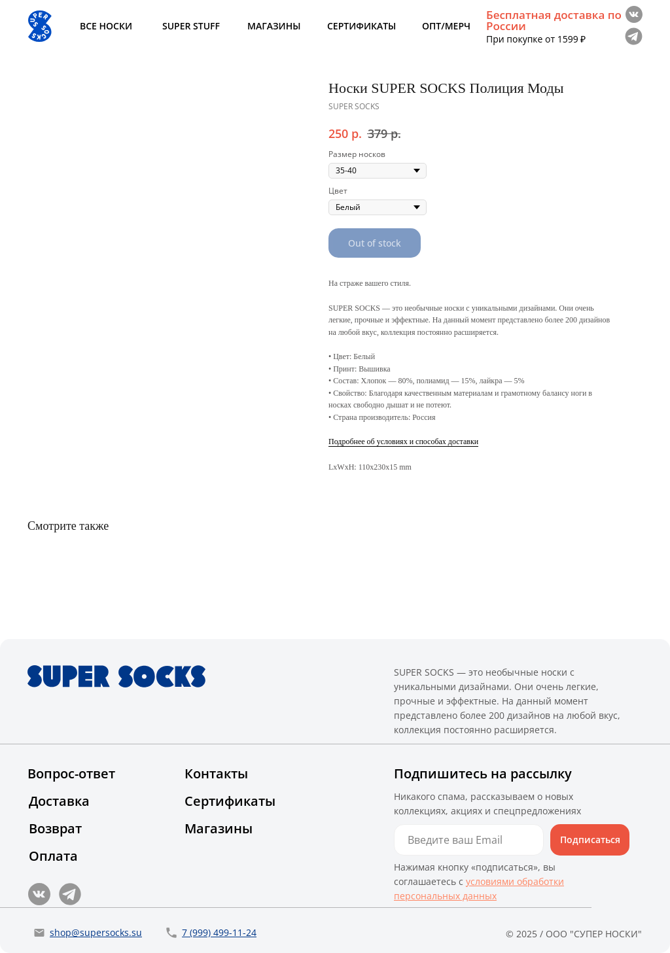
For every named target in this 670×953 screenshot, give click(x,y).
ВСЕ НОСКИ (106, 26)
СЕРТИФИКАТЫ (361, 26)
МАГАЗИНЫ (273, 26)
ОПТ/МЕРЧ (446, 26)
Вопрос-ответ (71, 773)
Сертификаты (230, 801)
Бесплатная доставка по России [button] (554, 20)
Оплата (53, 856)
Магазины (219, 828)
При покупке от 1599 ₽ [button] (536, 39)
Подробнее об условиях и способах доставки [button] (403, 441)
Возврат (55, 828)
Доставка (59, 801)
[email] (469, 840)
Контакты (216, 773)
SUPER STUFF (191, 26)
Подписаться (590, 839)
